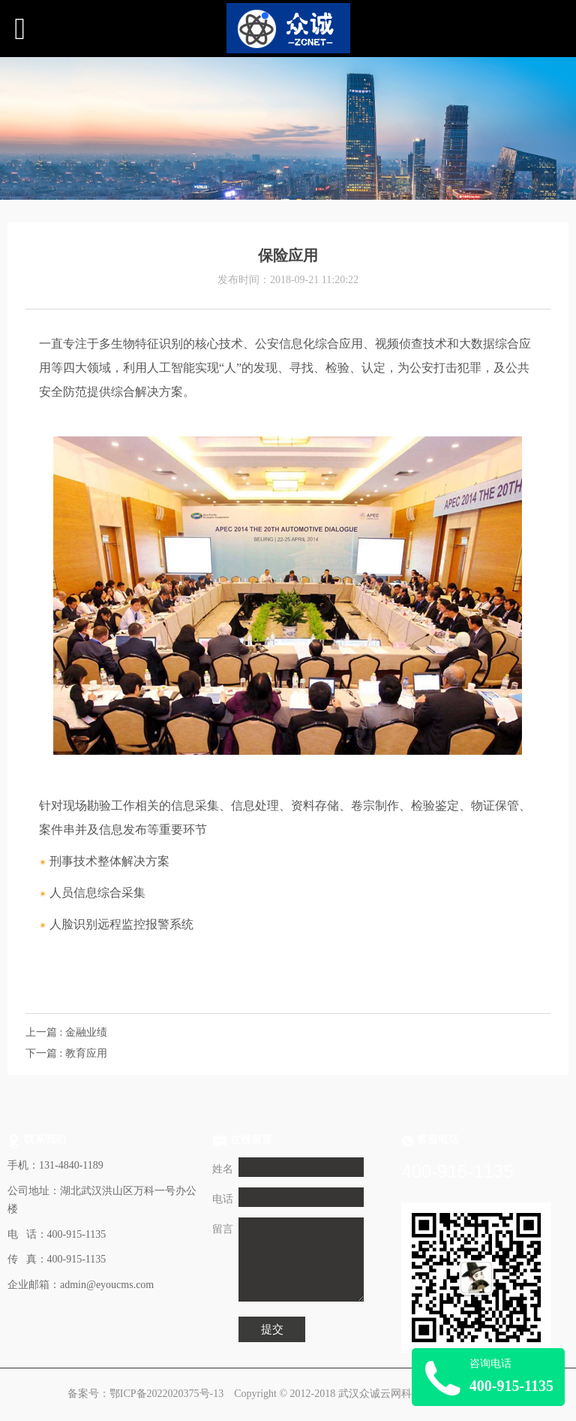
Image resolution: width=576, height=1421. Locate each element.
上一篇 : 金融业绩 (66, 1032)
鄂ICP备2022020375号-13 (167, 1393)
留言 (222, 1229)
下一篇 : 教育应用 (66, 1053)
